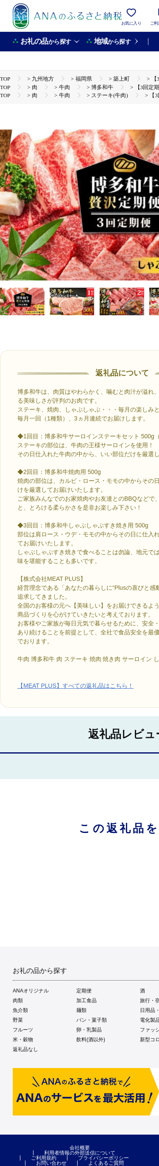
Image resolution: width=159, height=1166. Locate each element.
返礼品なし (25, 1049)
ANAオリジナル (31, 991)
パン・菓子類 (91, 1020)
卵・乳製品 (89, 1030)
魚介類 (20, 1010)
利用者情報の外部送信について (79, 1153)
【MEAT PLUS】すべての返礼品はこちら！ (75, 685)
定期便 (84, 991)
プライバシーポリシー (103, 1158)
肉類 (18, 1000)
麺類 (81, 1010)
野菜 (18, 1020)
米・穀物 (23, 1040)
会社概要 (80, 1148)
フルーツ (23, 1030)
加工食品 (86, 1000)
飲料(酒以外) (90, 1040)
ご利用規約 (43, 1158)
